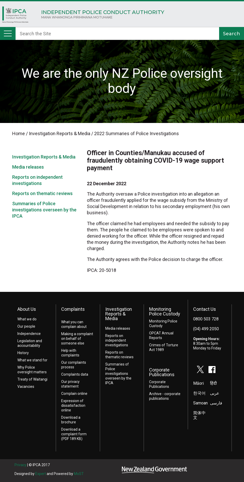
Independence (29, 334)
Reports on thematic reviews (42, 193)
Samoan (200, 403)
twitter (200, 369)
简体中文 (199, 415)
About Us (26, 309)
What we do (27, 319)
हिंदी (213, 383)
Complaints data (74, 374)
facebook (212, 369)
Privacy (20, 465)
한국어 (199, 393)
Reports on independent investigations (116, 340)
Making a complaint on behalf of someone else (77, 338)
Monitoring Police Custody (164, 311)
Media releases (28, 167)
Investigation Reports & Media (43, 157)
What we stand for (32, 360)
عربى (214, 393)
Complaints (73, 309)
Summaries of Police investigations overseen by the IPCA (44, 210)
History (23, 353)
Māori (198, 383)
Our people (26, 326)
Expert (40, 474)
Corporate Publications (162, 372)
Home (15, 16)
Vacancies (25, 386)
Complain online (74, 393)
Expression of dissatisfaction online (73, 405)
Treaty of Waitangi (32, 379)
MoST (79, 474)
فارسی (216, 403)
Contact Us (204, 309)
